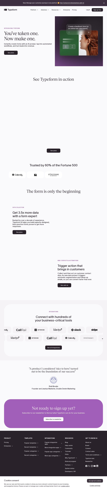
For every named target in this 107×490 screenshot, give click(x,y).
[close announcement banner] (104, 3)
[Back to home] (10, 10)
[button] (35, 10)
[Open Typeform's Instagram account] (92, 466)
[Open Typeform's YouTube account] (95, 466)
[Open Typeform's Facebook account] (86, 466)
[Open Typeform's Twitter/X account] (89, 466)
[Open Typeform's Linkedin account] (97, 466)
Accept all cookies (95, 481)
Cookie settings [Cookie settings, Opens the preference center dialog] (95, 485)
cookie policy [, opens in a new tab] (65, 486)
